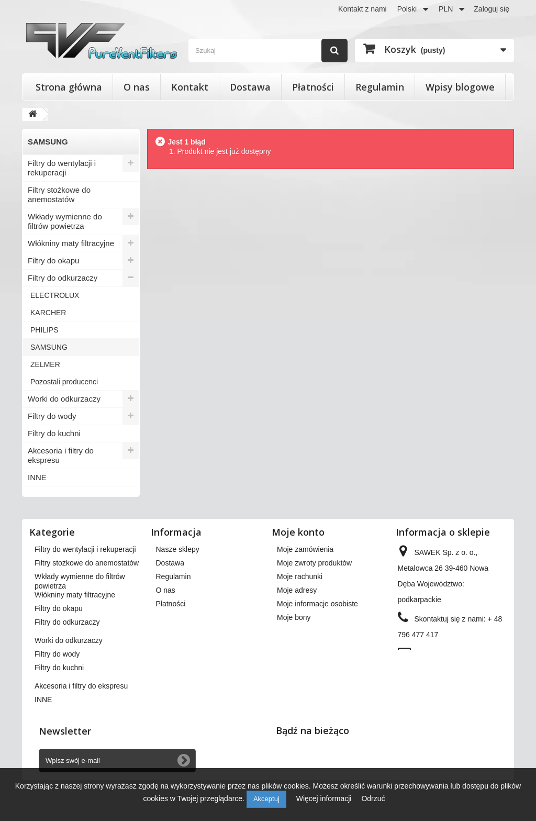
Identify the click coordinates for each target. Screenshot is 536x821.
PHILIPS (44, 330)
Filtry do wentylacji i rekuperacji (62, 168)
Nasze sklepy (177, 549)
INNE (37, 477)
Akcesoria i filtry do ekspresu (61, 455)
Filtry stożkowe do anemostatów (59, 194)
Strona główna (69, 87)
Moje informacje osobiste (317, 604)
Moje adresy (297, 590)
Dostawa (250, 87)
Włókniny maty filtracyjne (71, 243)
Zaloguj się (491, 9)
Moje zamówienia (305, 549)
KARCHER (48, 312)
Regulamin (379, 87)
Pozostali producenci (64, 382)
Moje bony (294, 617)
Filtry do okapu (53, 260)
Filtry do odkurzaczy (62, 277)
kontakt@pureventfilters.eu (441, 669)
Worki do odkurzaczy (64, 398)
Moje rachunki (299, 576)
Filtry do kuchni (54, 433)
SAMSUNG (49, 347)
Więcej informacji (325, 798)
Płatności (313, 87)
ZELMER (45, 364)
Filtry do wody (52, 416)
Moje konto (298, 532)
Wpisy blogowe (460, 87)
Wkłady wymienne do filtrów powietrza (65, 221)
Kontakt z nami (362, 9)
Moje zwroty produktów (314, 563)
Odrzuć (373, 798)
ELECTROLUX (54, 295)
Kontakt (189, 87)
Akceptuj (266, 799)
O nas (137, 87)
